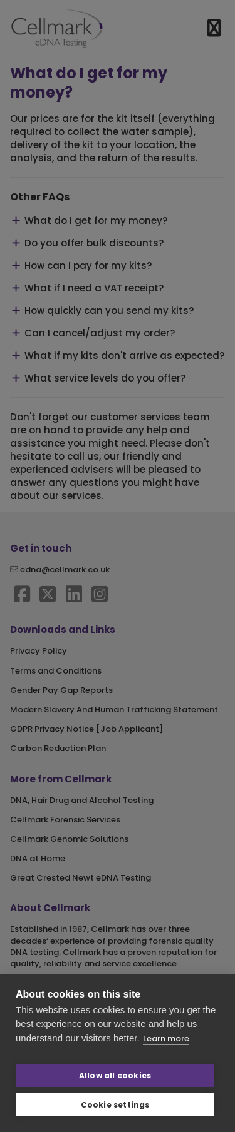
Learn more (166, 1038)
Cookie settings (115, 1104)
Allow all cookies (115, 1075)
